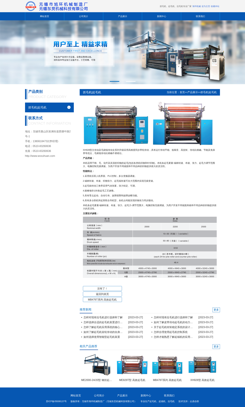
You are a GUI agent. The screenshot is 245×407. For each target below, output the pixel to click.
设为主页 (206, 6)
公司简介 (83, 16)
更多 (216, 309)
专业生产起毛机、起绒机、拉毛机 (157, 401)
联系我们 (200, 16)
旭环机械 (196, 6)
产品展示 (122, 16)
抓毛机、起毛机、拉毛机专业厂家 (176, 6)
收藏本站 (215, 6)
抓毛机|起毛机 (208, 92)
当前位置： (173, 92)
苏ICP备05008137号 (56, 401)
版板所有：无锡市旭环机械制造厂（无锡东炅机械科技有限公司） (104, 401)
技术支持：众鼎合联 (189, 401)
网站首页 (44, 16)
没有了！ (102, 288)
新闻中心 (161, 16)
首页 (182, 92)
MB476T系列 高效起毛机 (102, 299)
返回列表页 (102, 294)
